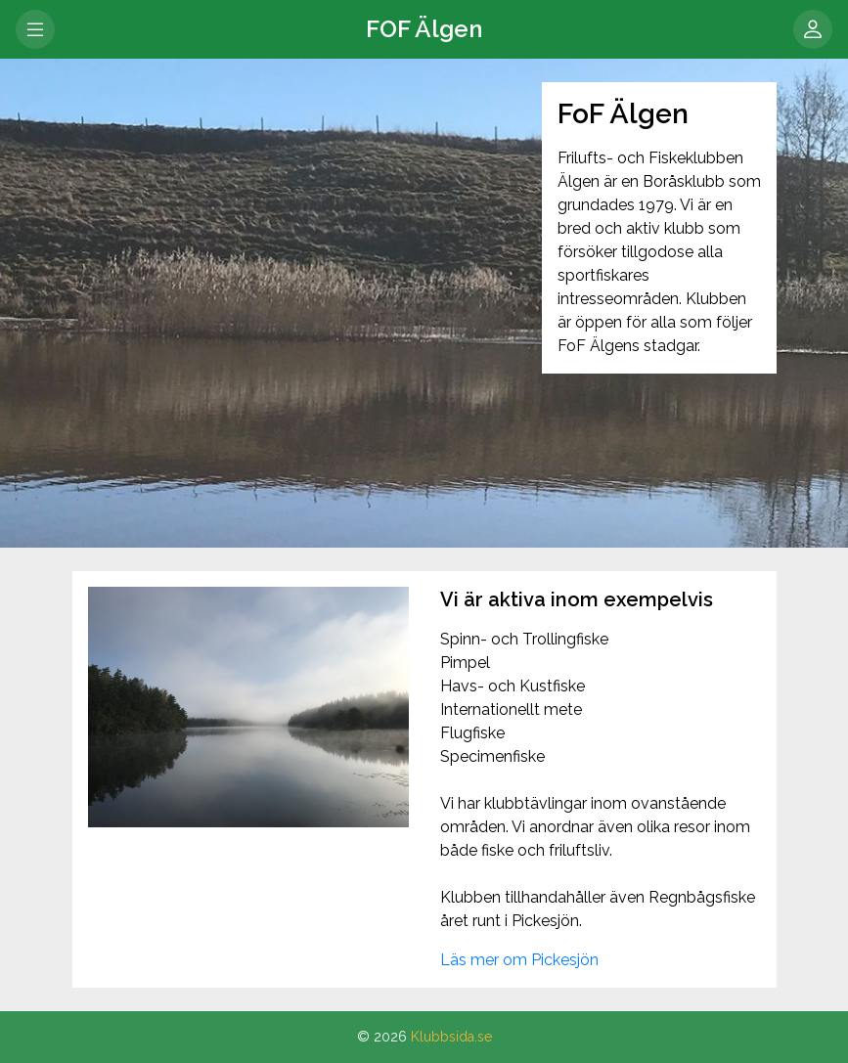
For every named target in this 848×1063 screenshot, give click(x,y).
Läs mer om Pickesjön (519, 960)
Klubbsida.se (451, 1036)
